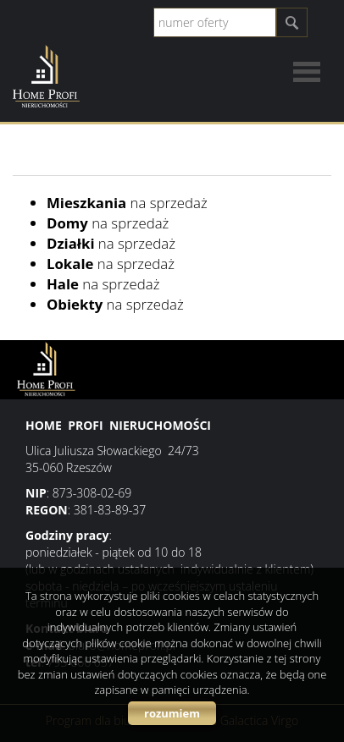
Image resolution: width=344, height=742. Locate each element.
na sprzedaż (127, 202)
